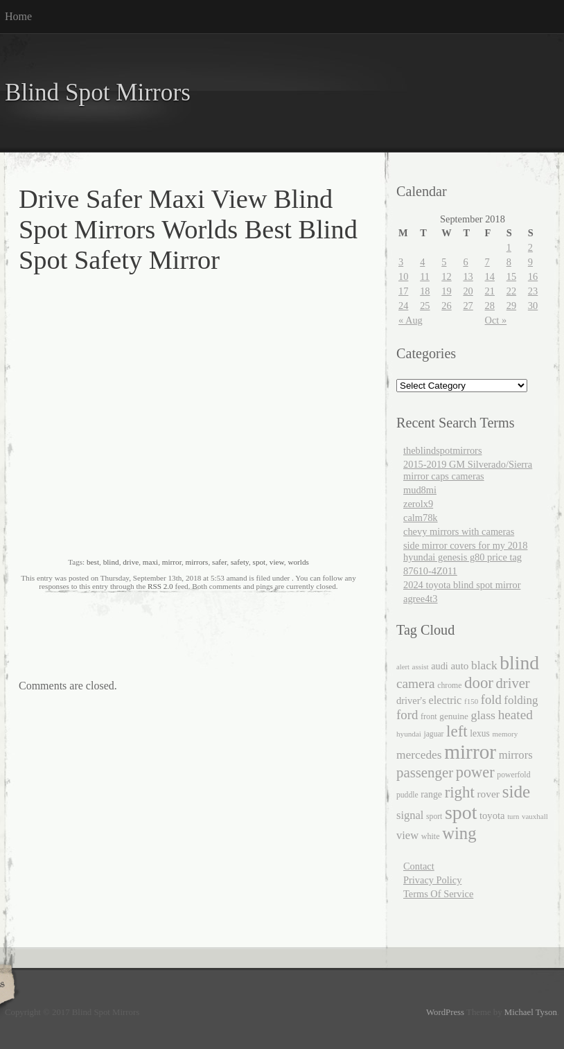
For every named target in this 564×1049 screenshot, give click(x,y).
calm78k (420, 517)
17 (403, 291)
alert (402, 667)
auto (459, 665)
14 (490, 276)
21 (490, 291)
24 (403, 305)
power (475, 772)
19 (446, 291)
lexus (480, 733)
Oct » (496, 320)
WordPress (445, 1012)
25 (425, 305)
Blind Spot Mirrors (98, 92)
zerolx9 (418, 503)
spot (259, 562)
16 (533, 276)
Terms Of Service (438, 893)
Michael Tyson (530, 1012)
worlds (298, 562)
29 (511, 305)
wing (459, 833)
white (430, 836)
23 (533, 291)
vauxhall (535, 816)
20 (468, 291)
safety (240, 562)
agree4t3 (420, 598)
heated (515, 714)
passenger (424, 772)
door (478, 682)
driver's (411, 700)
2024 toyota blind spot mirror (461, 584)
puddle (407, 795)
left (457, 731)
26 (446, 305)
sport (434, 816)
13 (468, 276)
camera (415, 683)
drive (131, 562)
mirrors (197, 562)
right (460, 792)
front (429, 716)
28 (490, 305)
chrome (449, 685)
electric (444, 700)
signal (409, 815)
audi (439, 665)
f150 (471, 701)
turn (513, 816)
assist (420, 666)
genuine (453, 716)
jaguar (433, 734)
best (93, 562)
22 (511, 291)
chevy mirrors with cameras (458, 531)
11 (425, 276)
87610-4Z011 (430, 570)
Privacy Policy (432, 879)
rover (488, 794)
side (516, 791)
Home (18, 16)
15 (511, 276)
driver (513, 683)
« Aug (410, 320)
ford (407, 714)
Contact (418, 866)
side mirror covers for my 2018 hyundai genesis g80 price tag (465, 551)
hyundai (408, 734)
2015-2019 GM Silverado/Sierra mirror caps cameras (467, 470)
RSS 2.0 (160, 586)
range (431, 794)
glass (483, 715)
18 (425, 291)
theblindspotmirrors (442, 450)
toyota (492, 815)
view (277, 562)
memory (505, 734)
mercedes (419, 754)
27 (468, 305)
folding (521, 700)
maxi (150, 562)
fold (491, 699)
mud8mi (420, 489)
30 (533, 305)
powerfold (513, 774)
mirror (172, 562)
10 (403, 276)
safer (219, 562)
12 (446, 276)
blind (111, 562)
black (484, 665)
